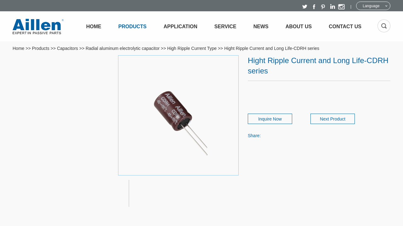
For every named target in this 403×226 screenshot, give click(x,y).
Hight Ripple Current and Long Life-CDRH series (271, 48)
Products (132, 26)
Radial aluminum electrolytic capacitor (123, 48)
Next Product (332, 118)
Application (180, 26)
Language (371, 6)
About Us (299, 26)
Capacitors (67, 48)
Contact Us (345, 26)
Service (225, 26)
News (261, 26)
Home (93, 26)
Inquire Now (270, 118)
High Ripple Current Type (192, 48)
